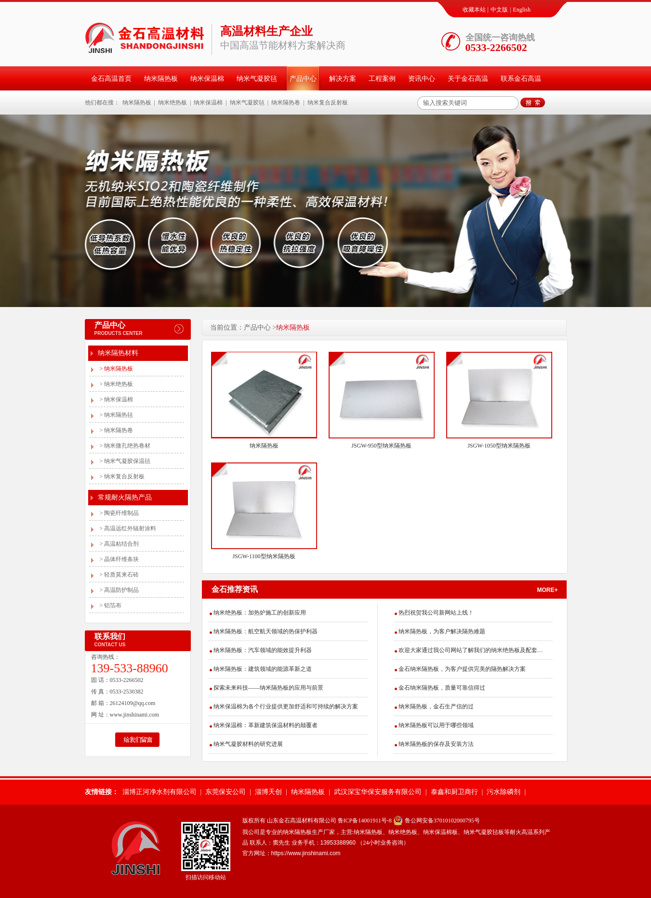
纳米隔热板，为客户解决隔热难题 (442, 631)
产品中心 (303, 78)
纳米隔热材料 (118, 353)
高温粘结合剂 (119, 543)
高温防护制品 (119, 590)
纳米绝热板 (172, 102)
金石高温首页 (111, 78)
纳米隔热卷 (285, 102)
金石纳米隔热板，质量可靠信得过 (442, 687)
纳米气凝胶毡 (257, 78)
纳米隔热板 (161, 78)
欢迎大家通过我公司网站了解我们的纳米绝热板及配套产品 (471, 650)
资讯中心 (421, 78)
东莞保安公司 (225, 791)
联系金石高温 (521, 78)
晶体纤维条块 (119, 559)
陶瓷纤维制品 (119, 513)
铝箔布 (111, 605)
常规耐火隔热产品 (125, 497)
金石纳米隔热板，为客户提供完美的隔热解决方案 (462, 669)
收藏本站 (474, 9)
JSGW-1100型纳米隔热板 (263, 556)
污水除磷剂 (503, 791)
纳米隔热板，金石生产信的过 (436, 706)
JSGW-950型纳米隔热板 (381, 445)
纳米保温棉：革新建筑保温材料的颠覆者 (265, 725)
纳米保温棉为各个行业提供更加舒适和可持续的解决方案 (285, 706)
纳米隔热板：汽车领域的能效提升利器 (262, 650)
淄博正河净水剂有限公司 (159, 791)
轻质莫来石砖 (119, 574)
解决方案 (342, 78)
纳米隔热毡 (116, 414)
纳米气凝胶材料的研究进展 (248, 744)
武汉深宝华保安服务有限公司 (378, 791)
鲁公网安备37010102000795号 (442, 820)
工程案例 (382, 78)
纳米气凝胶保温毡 (125, 461)
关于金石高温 (468, 78)
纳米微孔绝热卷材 (125, 445)
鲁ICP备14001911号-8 (365, 820)
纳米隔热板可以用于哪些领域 (436, 725)
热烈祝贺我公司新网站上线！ (436, 612)
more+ (547, 590)
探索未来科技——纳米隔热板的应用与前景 (268, 687)
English (522, 9)
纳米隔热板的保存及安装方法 (436, 744)
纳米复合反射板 (327, 102)
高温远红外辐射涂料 (128, 528)
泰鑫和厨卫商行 (454, 791)
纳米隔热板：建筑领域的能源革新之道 (262, 669)
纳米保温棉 (207, 78)
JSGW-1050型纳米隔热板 (499, 445)
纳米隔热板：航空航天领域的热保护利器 (265, 631)
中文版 (499, 9)
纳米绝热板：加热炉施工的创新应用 (259, 612)
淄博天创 (268, 791)
